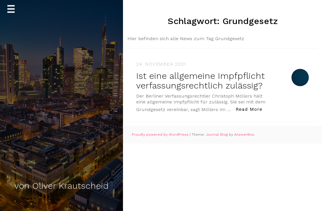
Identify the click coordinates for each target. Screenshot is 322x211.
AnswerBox (244, 134)
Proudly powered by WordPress (161, 134)
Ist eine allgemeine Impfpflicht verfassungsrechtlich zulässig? (200, 81)
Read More (251, 109)
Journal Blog (217, 134)
